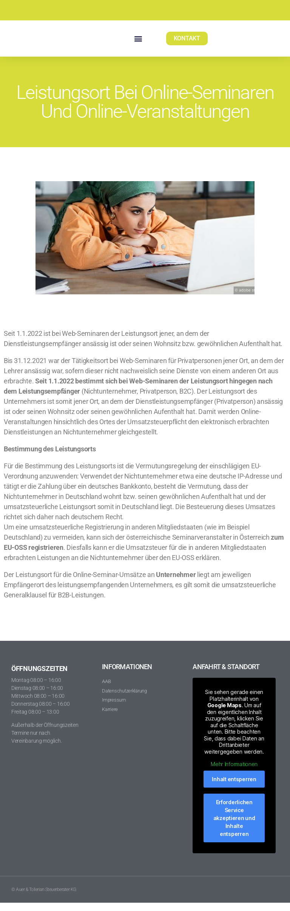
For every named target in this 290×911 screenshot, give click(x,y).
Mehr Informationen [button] (234, 772)
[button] (138, 42)
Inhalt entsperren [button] (234, 787)
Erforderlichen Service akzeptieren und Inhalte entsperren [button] (234, 826)
